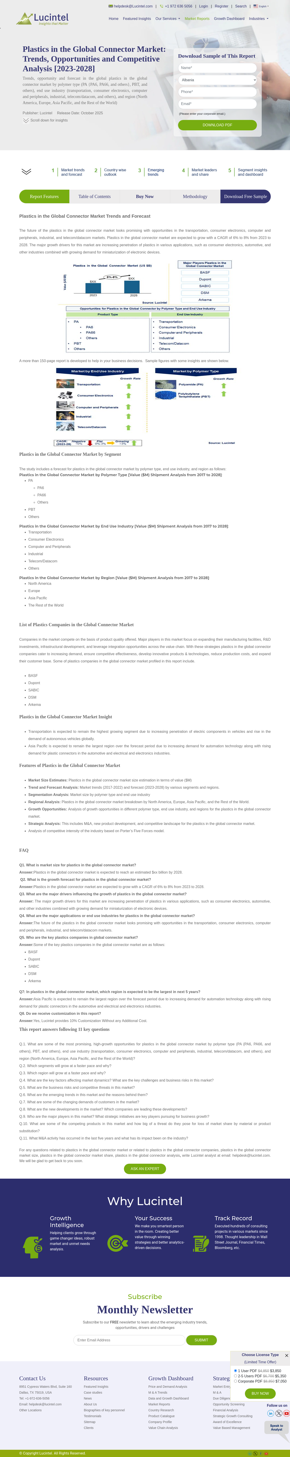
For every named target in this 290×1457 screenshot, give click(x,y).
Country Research (161, 1410)
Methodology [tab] (195, 196)
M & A (217, 1392)
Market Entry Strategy (228, 1386)
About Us (90, 1404)
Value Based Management (231, 1428)
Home (113, 19)
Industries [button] (257, 19)
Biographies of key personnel (104, 1410)
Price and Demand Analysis (167, 1386)
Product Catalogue (161, 1416)
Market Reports (197, 19)
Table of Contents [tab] (95, 196)
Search (241, 6)
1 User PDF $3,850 (259, 1371)
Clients (89, 1428)
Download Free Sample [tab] (245, 196)
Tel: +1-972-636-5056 (34, 1398)
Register (221, 6)
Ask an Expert (145, 1169)
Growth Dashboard (229, 19)
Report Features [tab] (44, 196)
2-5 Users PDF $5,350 (262, 1376)
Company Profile (160, 1422)
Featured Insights (137, 19)
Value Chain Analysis (163, 1428)
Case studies (93, 1392)
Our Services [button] (166, 19)
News (88, 1398)
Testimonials (92, 1416)
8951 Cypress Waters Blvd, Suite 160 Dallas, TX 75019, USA (45, 1389)
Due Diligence (223, 1398)
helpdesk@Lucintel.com (131, 6)
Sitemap (89, 1422)
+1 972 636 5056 (176, 6)
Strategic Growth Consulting (232, 1416)
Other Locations (30, 1410)
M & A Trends (157, 1392)
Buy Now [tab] (145, 196)
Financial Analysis (225, 1410)
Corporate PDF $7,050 (262, 1381)
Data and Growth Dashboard (168, 1398)
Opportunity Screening (228, 1404)
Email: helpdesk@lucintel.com (40, 1404)
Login (203, 6)
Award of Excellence (227, 1422)
